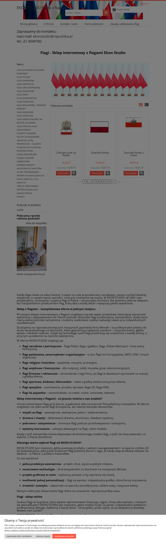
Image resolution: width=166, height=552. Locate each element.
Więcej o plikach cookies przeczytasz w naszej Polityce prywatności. (32, 530)
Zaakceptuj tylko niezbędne (19, 536)
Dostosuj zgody (43, 536)
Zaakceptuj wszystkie (64, 536)
